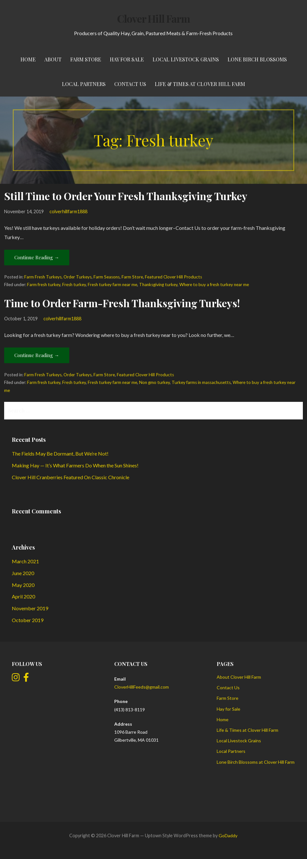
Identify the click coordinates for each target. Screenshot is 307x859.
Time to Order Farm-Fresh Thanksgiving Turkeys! (122, 303)
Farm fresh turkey (43, 284)
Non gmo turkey (154, 382)
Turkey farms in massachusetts (201, 382)
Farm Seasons (107, 276)
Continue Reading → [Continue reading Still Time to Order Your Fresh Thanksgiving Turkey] (36, 257)
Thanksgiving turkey (158, 284)
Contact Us (130, 84)
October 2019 (27, 620)
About (53, 59)
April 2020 (23, 596)
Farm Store (85, 59)
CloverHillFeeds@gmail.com (141, 687)
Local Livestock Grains (186, 59)
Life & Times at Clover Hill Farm (200, 84)
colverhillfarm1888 (68, 211)
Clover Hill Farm (153, 18)
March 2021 (25, 561)
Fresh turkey (74, 284)
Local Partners (84, 84)
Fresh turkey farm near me (112, 284)
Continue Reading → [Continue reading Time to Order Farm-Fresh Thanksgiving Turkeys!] (36, 355)
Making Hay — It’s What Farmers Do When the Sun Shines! (75, 465)
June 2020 (23, 573)
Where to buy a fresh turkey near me (214, 284)
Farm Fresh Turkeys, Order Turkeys (58, 276)
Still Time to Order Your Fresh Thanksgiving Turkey (125, 196)
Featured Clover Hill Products (173, 276)
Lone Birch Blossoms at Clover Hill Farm (256, 762)
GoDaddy (228, 835)
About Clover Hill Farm (239, 677)
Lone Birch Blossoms (257, 59)
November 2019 (30, 608)
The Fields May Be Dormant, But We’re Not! (60, 453)
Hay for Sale (127, 59)
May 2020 (23, 585)
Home (28, 59)
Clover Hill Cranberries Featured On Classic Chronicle (70, 477)
